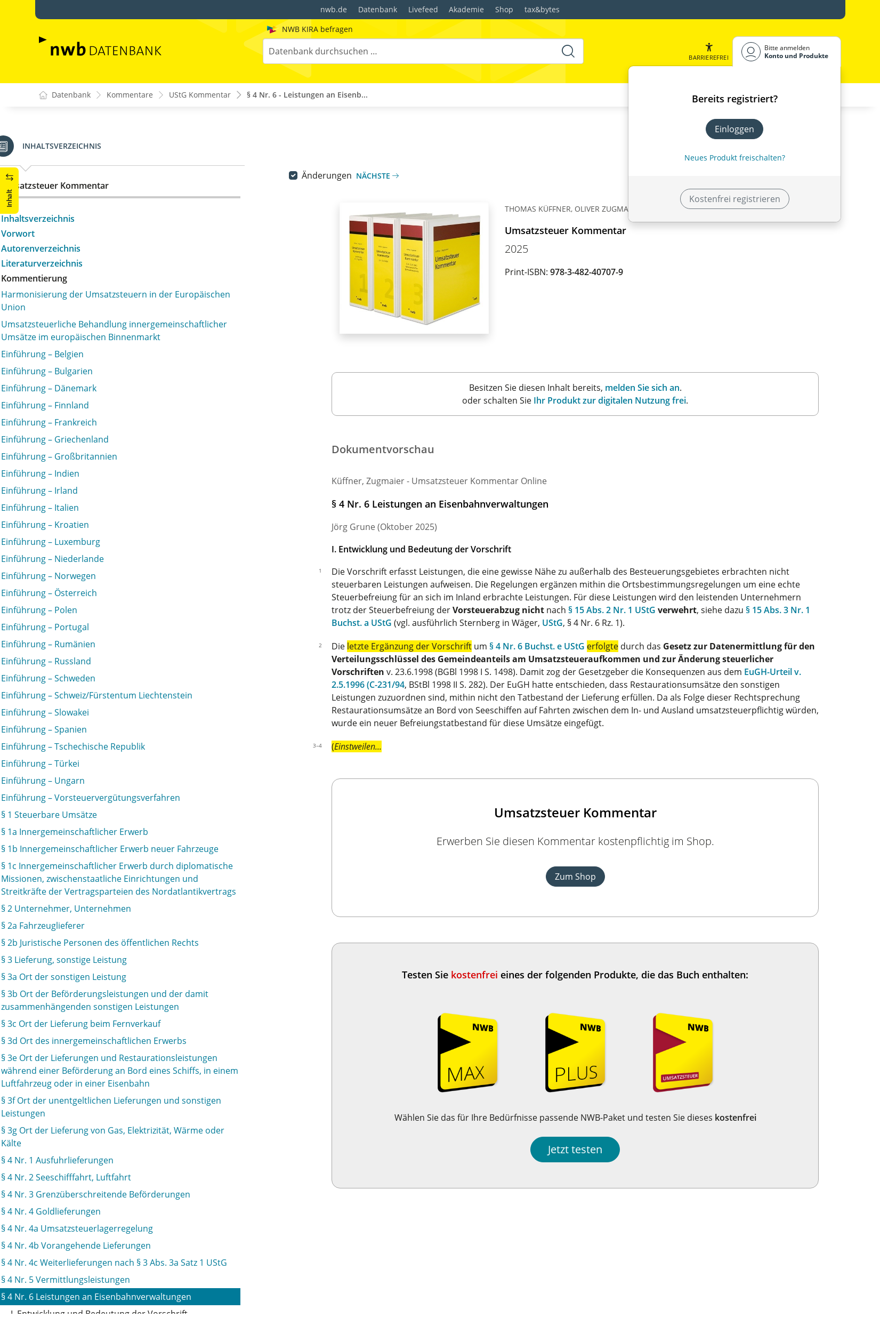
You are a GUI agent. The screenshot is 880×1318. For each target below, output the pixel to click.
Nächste (400, 176)
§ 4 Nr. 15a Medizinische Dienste (111, 664)
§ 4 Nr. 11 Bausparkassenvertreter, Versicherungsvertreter (117, 525)
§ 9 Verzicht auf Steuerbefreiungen (116, 1283)
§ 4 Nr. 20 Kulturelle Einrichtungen (115, 852)
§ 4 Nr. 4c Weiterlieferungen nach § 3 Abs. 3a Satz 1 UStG (149, 146)
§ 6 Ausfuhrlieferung (87, 1185)
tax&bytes (542, 9)
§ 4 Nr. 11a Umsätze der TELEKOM (115, 549)
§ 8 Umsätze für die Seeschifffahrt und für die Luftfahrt (138, 1259)
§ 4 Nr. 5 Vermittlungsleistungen (111, 169)
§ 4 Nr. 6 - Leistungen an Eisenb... (307, 95)
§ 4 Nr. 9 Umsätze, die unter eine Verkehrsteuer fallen (142, 479)
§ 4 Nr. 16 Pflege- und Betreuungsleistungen (135, 728)
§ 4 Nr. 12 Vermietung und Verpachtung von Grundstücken (135, 589)
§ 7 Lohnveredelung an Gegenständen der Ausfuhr (148, 1236)
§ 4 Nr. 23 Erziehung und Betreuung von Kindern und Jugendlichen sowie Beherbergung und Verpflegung (153, 926)
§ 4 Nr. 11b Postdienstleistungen (112, 566)
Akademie (466, 9)
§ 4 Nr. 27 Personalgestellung (105, 1001)
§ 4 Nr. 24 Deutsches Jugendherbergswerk (131, 950)
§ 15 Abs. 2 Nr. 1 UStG (635, 610)
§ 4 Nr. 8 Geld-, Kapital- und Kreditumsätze (132, 455)
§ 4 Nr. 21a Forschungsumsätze (110, 886)
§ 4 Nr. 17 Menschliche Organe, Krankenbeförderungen (109, 752)
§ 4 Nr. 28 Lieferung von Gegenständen (125, 1018)
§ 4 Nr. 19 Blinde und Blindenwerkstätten (129, 835)
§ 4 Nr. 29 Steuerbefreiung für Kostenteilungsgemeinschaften (109, 1042)
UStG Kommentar (200, 95)
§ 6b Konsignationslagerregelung (113, 1219)
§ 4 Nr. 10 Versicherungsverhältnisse (120, 502)
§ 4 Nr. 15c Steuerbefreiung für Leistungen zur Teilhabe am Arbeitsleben (139, 705)
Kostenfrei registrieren (734, 199)
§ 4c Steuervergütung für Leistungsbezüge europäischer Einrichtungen (131, 1144)
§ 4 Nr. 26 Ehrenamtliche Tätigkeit (114, 984)
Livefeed (423, 9)
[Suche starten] (568, 51)
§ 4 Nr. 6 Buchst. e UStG (560, 647)
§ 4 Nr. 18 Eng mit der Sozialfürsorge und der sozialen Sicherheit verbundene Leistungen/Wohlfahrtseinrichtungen (137, 788)
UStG (575, 623)
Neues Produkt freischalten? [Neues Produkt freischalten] (734, 157)
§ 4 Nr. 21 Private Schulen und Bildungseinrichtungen (154, 869)
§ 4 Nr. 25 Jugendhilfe (89, 967)
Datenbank (377, 9)
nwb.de (333, 9)
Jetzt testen (598, 1150)
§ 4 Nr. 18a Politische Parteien (107, 818)
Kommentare (130, 95)
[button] (708, 51)
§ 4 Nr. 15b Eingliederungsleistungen (120, 681)
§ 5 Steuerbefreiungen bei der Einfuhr (122, 1168)
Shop (504, 9)
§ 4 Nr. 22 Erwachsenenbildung (109, 903)
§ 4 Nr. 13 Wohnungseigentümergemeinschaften (144, 613)
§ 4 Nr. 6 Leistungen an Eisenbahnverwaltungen (142, 186)
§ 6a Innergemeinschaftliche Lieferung (123, 1202)
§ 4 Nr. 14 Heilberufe (88, 630)
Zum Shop (597, 877)
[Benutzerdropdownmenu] (786, 51)
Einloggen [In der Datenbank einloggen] (734, 129)
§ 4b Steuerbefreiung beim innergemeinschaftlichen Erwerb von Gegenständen (151, 1114)
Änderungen (350, 176)
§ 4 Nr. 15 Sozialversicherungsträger (119, 647)
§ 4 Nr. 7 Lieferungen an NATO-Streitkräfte (131, 438)
